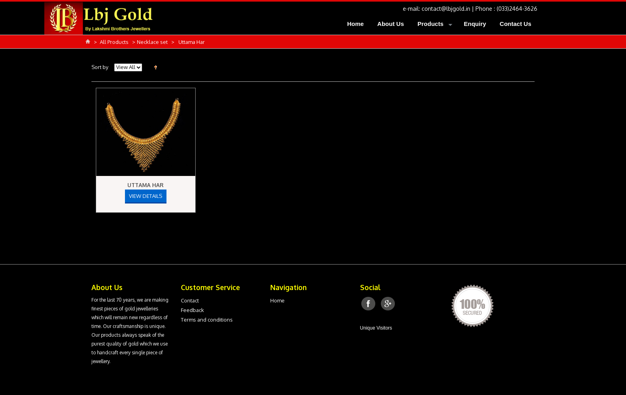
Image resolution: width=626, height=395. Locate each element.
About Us (390, 23)
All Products (115, 42)
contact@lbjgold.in (446, 8)
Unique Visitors (376, 328)
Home (355, 23)
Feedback (192, 310)
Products (431, 23)
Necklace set (153, 42)
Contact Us (515, 23)
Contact (190, 300)
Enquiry (475, 23)
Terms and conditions (207, 319)
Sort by (99, 67)
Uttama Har (145, 185)
